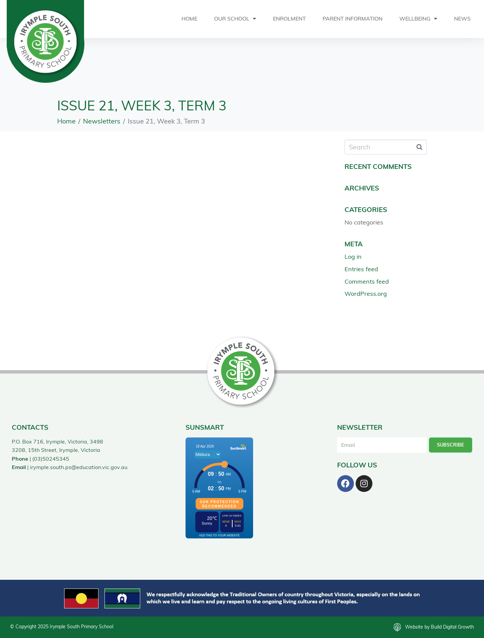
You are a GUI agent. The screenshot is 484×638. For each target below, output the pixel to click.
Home (189, 18)
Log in (353, 256)
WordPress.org (366, 293)
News (462, 18)
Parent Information (352, 18)
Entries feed (361, 269)
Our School (235, 18)
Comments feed (367, 281)
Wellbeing (418, 18)
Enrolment (289, 18)
